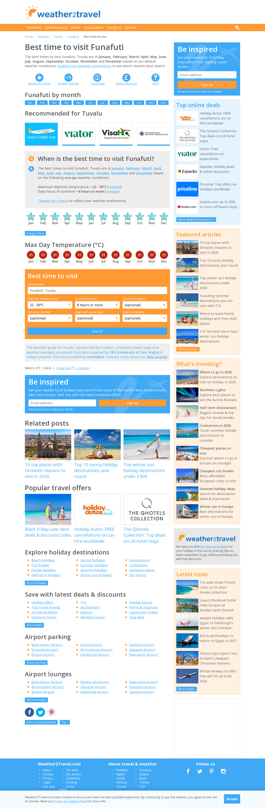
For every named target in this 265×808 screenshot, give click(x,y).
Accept (232, 799)
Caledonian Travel (143, 618)
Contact (48, 774)
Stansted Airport (44, 656)
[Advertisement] (173, 12)
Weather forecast (68, 83)
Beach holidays (43, 566)
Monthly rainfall (39, 318)
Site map (49, 787)
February (133, 174)
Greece (144, 774)
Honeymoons (139, 566)
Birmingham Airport (96, 656)
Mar (54, 102)
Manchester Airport (47, 651)
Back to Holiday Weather (41, 728)
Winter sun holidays (96, 581)
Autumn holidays (93, 576)
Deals (75, 27)
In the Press (66, 788)
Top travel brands (45, 614)
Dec (163, 102)
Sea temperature (134, 305)
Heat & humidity (134, 318)
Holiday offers (42, 609)
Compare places (142, 576)
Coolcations (138, 571)
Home (29, 37)
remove (115, 193)
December (144, 179)
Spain (143, 778)
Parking (121, 782)
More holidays (36, 589)
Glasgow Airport (142, 656)
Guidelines (73, 778)
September (85, 179)
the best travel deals (214, 547)
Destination (36, 291)
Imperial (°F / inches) (72, 374)
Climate (121, 787)
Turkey (144, 782)
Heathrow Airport (94, 698)
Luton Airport (91, 651)
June (50, 179)
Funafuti (73, 37)
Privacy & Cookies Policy (70, 801)
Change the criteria (53, 207)
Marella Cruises (92, 623)
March (147, 174)
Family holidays (43, 576)
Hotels (120, 778)
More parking (36, 669)
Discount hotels (43, 623)
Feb (42, 102)
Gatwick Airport (141, 651)
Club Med (136, 623)
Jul (102, 102)
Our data (72, 770)
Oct (139, 102)
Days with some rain (89, 318)
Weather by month (39, 83)
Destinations (56, 27)
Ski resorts (137, 581)
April (157, 174)
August (69, 179)
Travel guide (97, 83)
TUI (83, 609)
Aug (114, 102)
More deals (34, 631)
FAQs (155, 83)
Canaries (145, 770)
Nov (151, 102)
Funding (71, 782)
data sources (157, 363)
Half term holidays (46, 581)
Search (131, 27)
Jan (30, 102)
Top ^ (64, 728)
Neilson (86, 618)
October (102, 179)
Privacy (48, 778)
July (58, 179)
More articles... (188, 349)
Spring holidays (92, 566)
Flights (120, 774)
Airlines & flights (44, 618)
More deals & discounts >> (196, 219)
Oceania (43, 37)
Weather (34, 27)
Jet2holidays (90, 614)
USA (142, 787)
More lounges (36, 706)
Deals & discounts (126, 83)
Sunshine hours (86, 305)
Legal (46, 782)
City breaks (40, 571)
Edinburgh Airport (94, 661)
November (119, 179)
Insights (114, 27)
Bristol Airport (43, 661)
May (78, 102)
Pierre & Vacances (143, 614)
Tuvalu (58, 37)
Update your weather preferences (84, 66)
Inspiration (93, 27)
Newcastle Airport (143, 661)
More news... (186, 689)
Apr (66, 102)
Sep (127, 102)
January (118, 174)
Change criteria (35, 239)
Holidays (122, 770)
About (47, 770)
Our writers (74, 774)
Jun (91, 102)
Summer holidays (94, 571)
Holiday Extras (140, 609)
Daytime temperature (43, 305)
